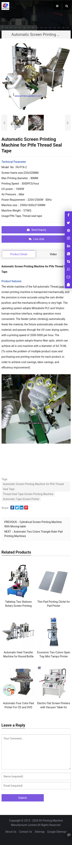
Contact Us (25, 831)
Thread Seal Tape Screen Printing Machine (28, 494)
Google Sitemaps (57, 831)
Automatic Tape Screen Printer (21, 499)
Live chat (36, 239)
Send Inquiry (36, 229)
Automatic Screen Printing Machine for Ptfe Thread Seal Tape (33, 486)
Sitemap (40, 831)
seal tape (64, 286)
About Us (10, 831)
